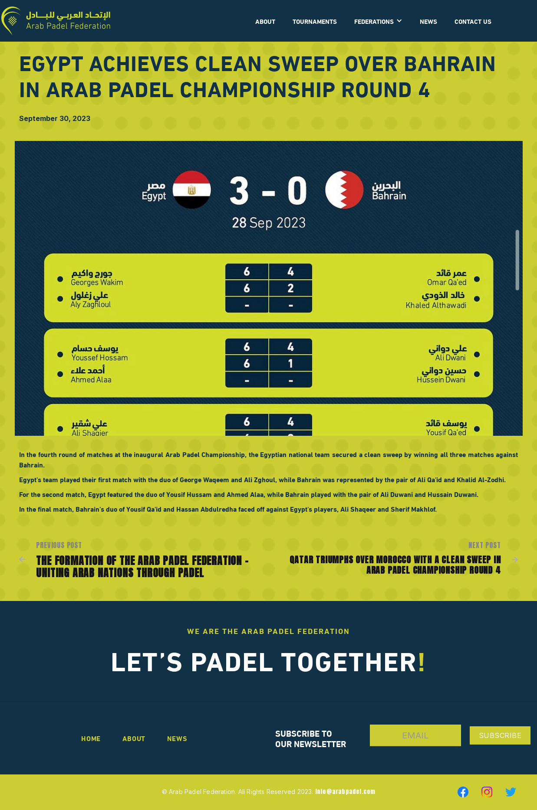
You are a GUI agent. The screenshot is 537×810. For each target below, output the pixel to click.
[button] (378, 21)
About (133, 738)
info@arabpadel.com (345, 791)
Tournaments (315, 21)
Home (91, 738)
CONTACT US (473, 21)
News (428, 21)
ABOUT (265, 21)
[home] (55, 21)
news (177, 738)
